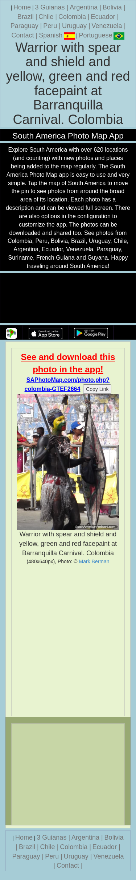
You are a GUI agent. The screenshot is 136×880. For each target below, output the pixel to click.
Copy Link (97, 389)
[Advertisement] (68, 640)
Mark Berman (94, 561)
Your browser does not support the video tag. (68, 298)
